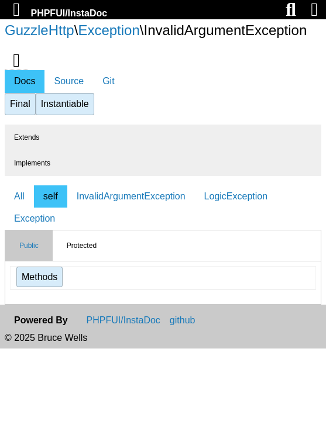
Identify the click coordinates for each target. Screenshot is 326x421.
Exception (108, 30)
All (19, 196)
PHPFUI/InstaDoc (68, 13)
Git (108, 81)
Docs (24, 81)
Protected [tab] (82, 245)
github (182, 320)
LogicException (236, 196)
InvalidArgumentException (131, 196)
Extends (26, 137)
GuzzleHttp (39, 30)
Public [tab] (29, 245)
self (50, 196)
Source (69, 81)
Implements (32, 163)
